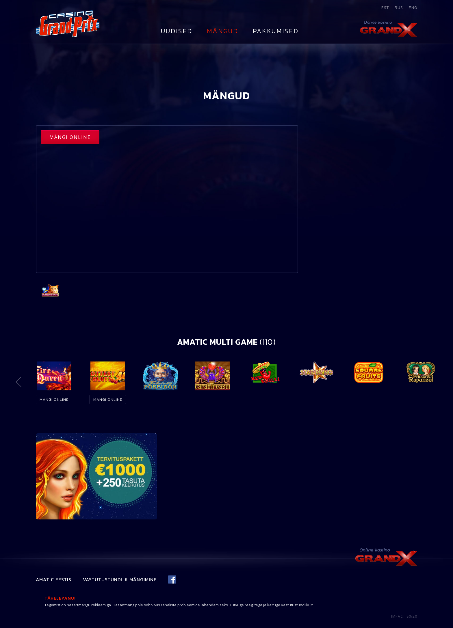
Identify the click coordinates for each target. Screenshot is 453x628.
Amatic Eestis (53, 579)
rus (399, 8)
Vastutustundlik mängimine (120, 579)
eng (413, 8)
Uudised (176, 31)
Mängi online (70, 137)
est (385, 8)
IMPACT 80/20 (404, 616)
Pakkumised (276, 31)
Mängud (222, 31)
